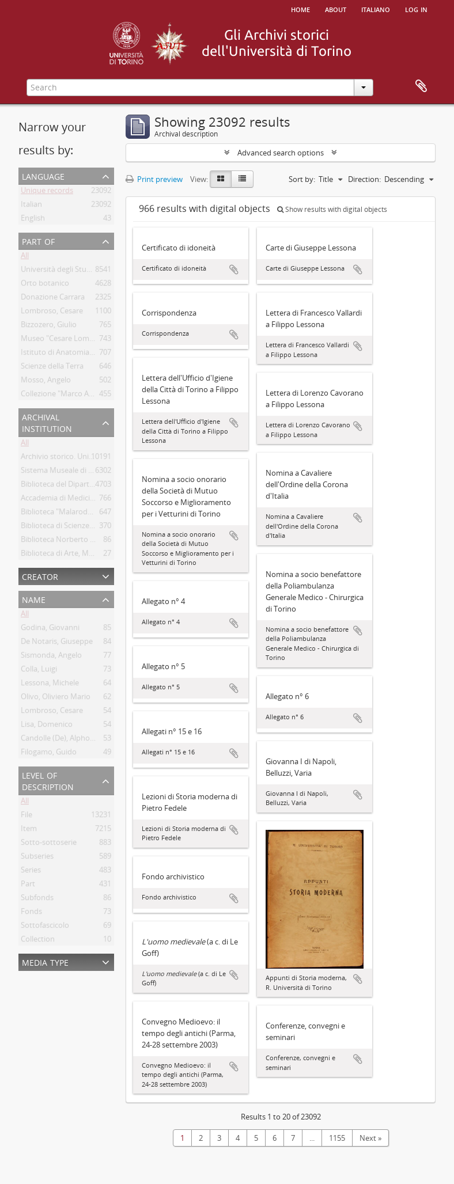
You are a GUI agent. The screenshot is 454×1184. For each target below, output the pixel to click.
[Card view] (221, 179)
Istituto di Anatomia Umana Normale (84, 354)
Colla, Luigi (39, 671)
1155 (337, 1138)
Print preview (154, 179)
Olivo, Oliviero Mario (55, 698)
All (25, 257)
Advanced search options (281, 152)
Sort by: (302, 179)
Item (29, 830)
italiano (375, 8)
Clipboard (421, 86)
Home (300, 8)
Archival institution (47, 421)
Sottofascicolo (45, 927)
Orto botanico (45, 285)
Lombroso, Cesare (52, 313)
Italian (31, 206)
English (33, 220)
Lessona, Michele (50, 685)
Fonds (31, 913)
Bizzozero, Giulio (49, 326)
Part (28, 886)
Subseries (37, 858)
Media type (45, 961)
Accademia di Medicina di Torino (76, 500)
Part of (38, 240)
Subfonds (37, 899)
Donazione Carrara (53, 299)
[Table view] (242, 179)
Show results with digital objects (332, 209)
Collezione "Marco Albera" (65, 395)
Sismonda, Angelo (51, 657)
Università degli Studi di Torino (73, 271)
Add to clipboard (234, 269)
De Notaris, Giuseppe (57, 643)
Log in (416, 8)
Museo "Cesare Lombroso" (66, 340)
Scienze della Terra (52, 368)
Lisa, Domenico (47, 726)
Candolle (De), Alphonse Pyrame (75, 740)
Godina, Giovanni (50, 629)
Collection (38, 941)
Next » (370, 1138)
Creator (40, 575)
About (335, 8)
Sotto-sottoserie (49, 844)
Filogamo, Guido (49, 754)
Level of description (48, 780)
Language (43, 175)
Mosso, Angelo (46, 382)
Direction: (364, 179)
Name (34, 598)
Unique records (47, 192)
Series (31, 872)
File (26, 816)
